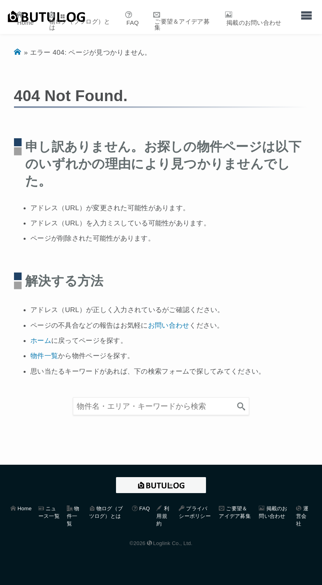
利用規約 (162, 516)
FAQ (132, 23)
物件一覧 (44, 356)
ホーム (40, 340)
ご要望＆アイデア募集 (182, 24)
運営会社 (302, 516)
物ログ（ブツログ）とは (79, 24)
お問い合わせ (169, 325)
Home (25, 23)
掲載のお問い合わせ (254, 23)
